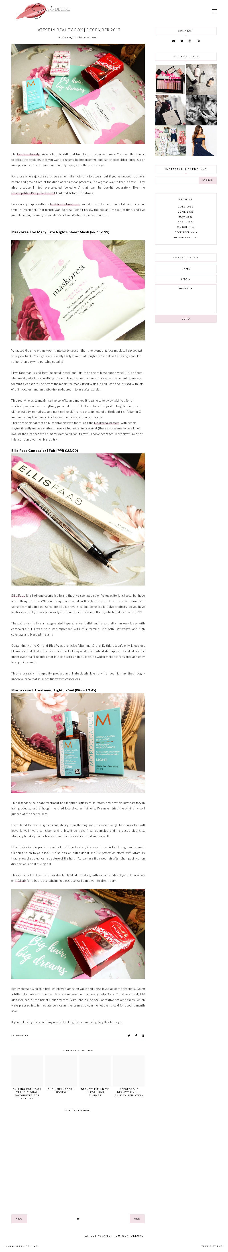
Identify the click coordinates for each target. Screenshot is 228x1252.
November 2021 (185, 237)
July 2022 (185, 206)
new (19, 1219)
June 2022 (185, 212)
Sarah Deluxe (26, 1246)
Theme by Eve (212, 1246)
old (137, 1219)
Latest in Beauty (28, 154)
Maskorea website (106, 423)
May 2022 (186, 217)
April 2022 (186, 222)
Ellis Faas (18, 595)
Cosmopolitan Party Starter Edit (33, 193)
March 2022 (186, 227)
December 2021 (186, 232)
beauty (22, 1035)
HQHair (20, 880)
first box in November (65, 204)
